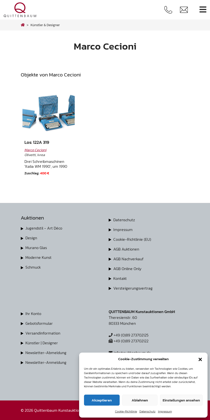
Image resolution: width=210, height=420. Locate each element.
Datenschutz (147, 411)
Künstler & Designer (45, 25)
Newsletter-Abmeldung (45, 353)
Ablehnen (140, 400)
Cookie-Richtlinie (126, 411)
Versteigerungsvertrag (133, 288)
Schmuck (33, 267)
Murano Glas (36, 248)
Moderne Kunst (38, 257)
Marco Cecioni (35, 150)
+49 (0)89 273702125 (128, 335)
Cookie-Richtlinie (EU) (132, 239)
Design (31, 238)
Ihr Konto (33, 313)
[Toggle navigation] (203, 10)
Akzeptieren (102, 400)
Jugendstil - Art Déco (43, 228)
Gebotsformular (39, 323)
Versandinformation (42, 333)
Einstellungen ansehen (181, 400)
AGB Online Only (127, 269)
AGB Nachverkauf (128, 259)
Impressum (165, 411)
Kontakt (120, 278)
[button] (200, 359)
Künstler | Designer (41, 343)
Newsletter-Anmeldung (45, 362)
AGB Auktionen (126, 249)
